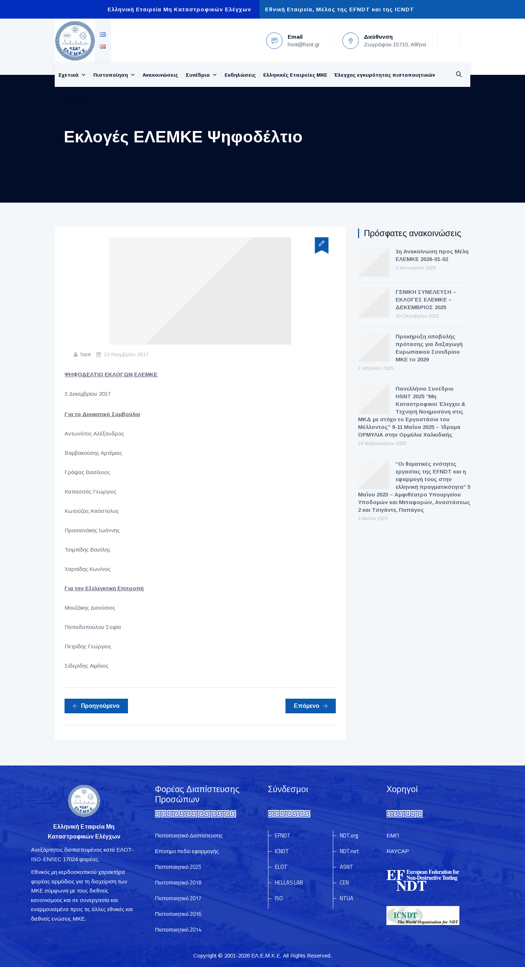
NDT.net (349, 851)
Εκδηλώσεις (240, 75)
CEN (344, 882)
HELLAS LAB (289, 882)
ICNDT (282, 851)
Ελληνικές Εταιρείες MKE (295, 75)
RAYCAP (397, 851)
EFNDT (283, 835)
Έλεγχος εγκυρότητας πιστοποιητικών (385, 75)
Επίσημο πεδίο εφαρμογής (187, 851)
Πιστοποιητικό (178, 867)
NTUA (346, 898)
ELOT (281, 867)
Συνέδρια (201, 75)
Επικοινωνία (74, 98)
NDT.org (349, 835)
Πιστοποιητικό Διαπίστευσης (189, 835)
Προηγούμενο (96, 706)
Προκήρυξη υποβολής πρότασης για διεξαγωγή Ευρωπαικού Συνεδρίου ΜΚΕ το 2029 (429, 347)
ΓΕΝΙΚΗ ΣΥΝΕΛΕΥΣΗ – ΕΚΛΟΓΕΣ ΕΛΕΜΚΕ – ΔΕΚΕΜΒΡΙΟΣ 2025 (426, 299)
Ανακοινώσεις (160, 75)
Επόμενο (311, 706)
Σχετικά (72, 75)
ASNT (346, 867)
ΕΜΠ (392, 835)
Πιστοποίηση (114, 75)
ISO (279, 898)
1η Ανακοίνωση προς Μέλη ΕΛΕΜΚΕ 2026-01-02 (432, 255)
